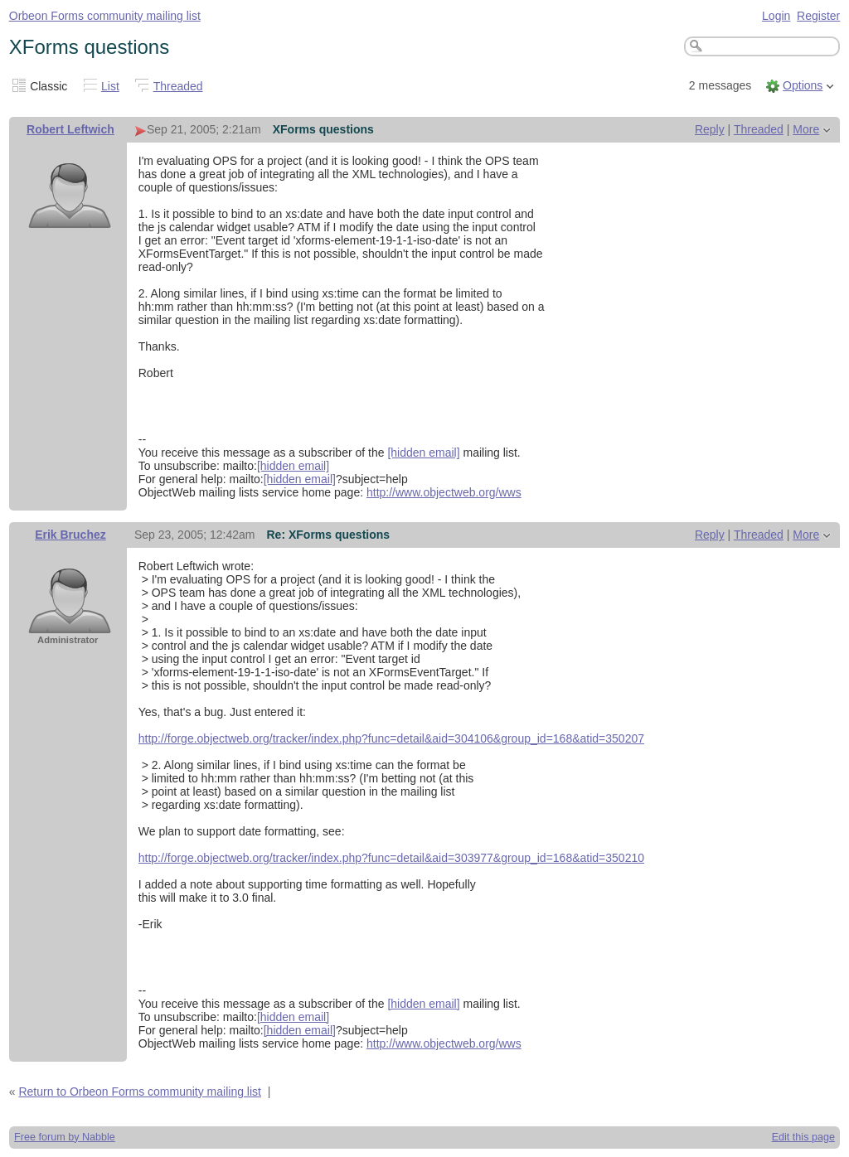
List (110, 86)
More (806, 129)
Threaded (178, 86)
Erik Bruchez (70, 534)
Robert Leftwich (70, 129)
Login (776, 15)
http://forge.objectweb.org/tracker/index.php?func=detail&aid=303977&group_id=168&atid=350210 (391, 857)
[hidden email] (423, 452)
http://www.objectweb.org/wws (444, 492)
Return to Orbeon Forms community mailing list (139, 1091)
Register (818, 15)
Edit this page (803, 1137)
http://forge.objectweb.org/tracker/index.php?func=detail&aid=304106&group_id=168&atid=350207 (391, 738)
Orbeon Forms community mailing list (105, 15)
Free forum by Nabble (64, 1137)
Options (802, 85)
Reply (710, 129)
